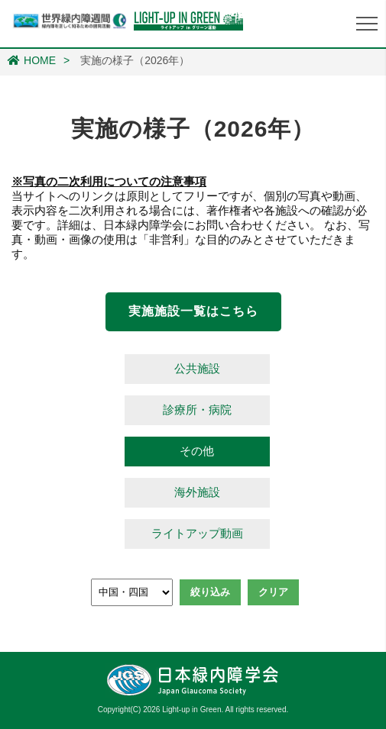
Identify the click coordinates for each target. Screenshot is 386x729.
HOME (32, 60)
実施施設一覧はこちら (193, 311)
